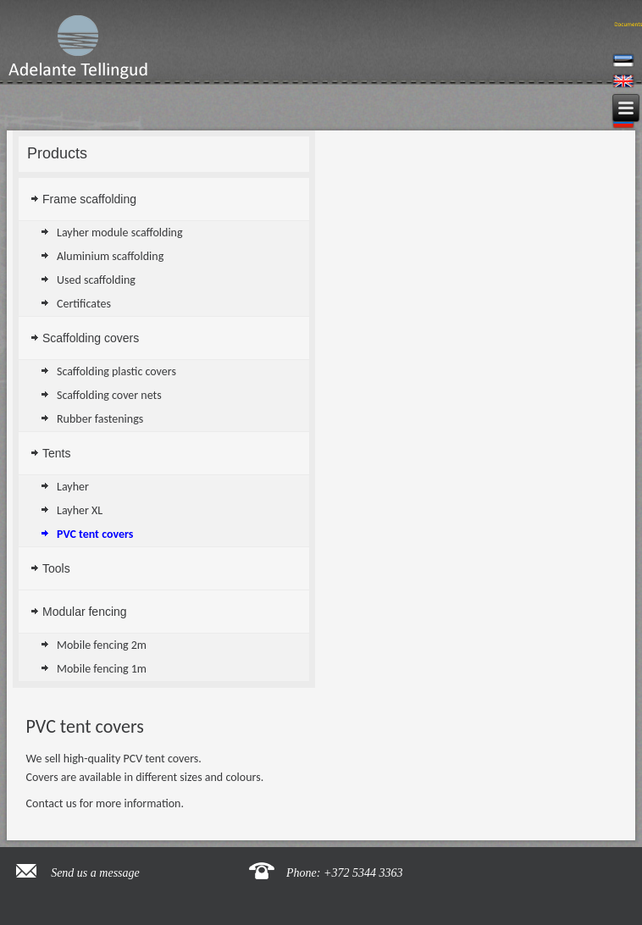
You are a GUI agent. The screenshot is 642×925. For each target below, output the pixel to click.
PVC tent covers (95, 534)
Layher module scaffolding (120, 232)
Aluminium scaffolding (110, 256)
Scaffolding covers (90, 338)
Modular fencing (84, 611)
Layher (73, 486)
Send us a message (95, 873)
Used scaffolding (96, 280)
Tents (56, 453)
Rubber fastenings (100, 419)
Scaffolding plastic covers (116, 371)
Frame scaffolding (89, 199)
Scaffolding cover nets (109, 395)
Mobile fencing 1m (102, 669)
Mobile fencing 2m (102, 645)
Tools (56, 568)
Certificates (84, 303)
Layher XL (79, 510)
